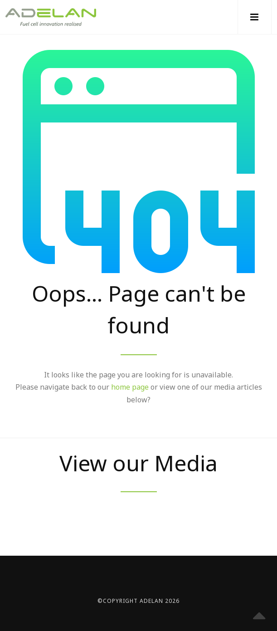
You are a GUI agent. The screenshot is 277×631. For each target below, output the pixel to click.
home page (130, 387)
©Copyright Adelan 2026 (138, 601)
